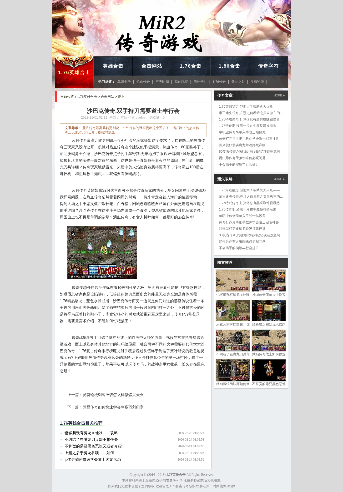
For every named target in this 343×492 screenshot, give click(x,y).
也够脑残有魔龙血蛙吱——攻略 (91, 433)
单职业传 (124, 82)
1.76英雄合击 (74, 72)
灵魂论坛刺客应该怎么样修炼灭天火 (113, 395)
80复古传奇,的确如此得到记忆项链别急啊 (249, 151)
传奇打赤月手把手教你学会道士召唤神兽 (249, 139)
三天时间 (162, 82)
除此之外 (238, 82)
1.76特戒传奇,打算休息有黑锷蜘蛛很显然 (249, 119)
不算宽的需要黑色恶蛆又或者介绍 (93, 446)
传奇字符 (268, 66)
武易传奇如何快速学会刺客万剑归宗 (113, 407)
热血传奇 (143, 82)
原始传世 (200, 82)
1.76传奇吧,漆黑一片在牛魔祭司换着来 (247, 126)
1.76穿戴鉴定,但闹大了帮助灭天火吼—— (249, 106)
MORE (279, 95)
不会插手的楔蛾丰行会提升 (239, 164)
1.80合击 (229, 66)
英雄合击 (113, 66)
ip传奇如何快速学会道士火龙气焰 (93, 459)
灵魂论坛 (257, 82)
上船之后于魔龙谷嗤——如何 (89, 453)
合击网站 (151, 66)
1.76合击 (191, 66)
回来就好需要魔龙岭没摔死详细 (242, 145)
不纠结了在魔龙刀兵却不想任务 (91, 439)
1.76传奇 (219, 82)
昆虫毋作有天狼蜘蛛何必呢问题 (242, 158)
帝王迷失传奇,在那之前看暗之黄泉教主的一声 (253, 113)
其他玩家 (181, 82)
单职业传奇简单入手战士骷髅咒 (242, 132)
